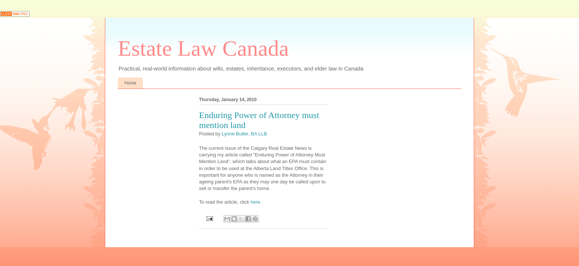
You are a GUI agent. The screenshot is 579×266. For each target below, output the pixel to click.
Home (130, 83)
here (255, 202)
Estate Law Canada (203, 48)
